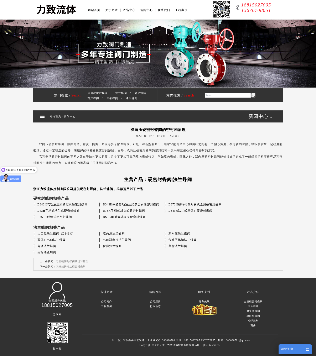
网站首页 (94, 10)
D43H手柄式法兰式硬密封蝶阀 (58, 210)
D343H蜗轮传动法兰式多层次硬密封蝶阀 (131, 204)
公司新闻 (155, 301)
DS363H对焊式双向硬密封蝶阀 (124, 217)
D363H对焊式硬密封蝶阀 (54, 217)
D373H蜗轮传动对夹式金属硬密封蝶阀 (195, 204)
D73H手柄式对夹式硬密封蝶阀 (124, 210)
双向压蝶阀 (253, 315)
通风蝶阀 (132, 98)
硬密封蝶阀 (88, 189)
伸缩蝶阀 (112, 98)
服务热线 (204, 301)
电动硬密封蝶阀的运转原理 (72, 261)
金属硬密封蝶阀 (97, 93)
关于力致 (111, 10)
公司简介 (106, 301)
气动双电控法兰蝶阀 (117, 239)
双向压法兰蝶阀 (114, 233)
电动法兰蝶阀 (46, 246)
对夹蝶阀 (140, 93)
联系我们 (164, 10)
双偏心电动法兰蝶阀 (51, 239)
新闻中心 (146, 10)
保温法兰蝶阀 (112, 246)
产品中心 (129, 10)
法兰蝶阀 (121, 93)
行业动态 (155, 306)
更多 (253, 325)
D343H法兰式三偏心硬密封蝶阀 (190, 210)
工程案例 (181, 10)
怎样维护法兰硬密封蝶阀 (71, 266)
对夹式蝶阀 (253, 311)
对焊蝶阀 (93, 98)
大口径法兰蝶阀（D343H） (56, 233)
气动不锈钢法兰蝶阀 (183, 239)
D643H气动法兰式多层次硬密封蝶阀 (62, 204)
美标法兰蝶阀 (178, 246)
